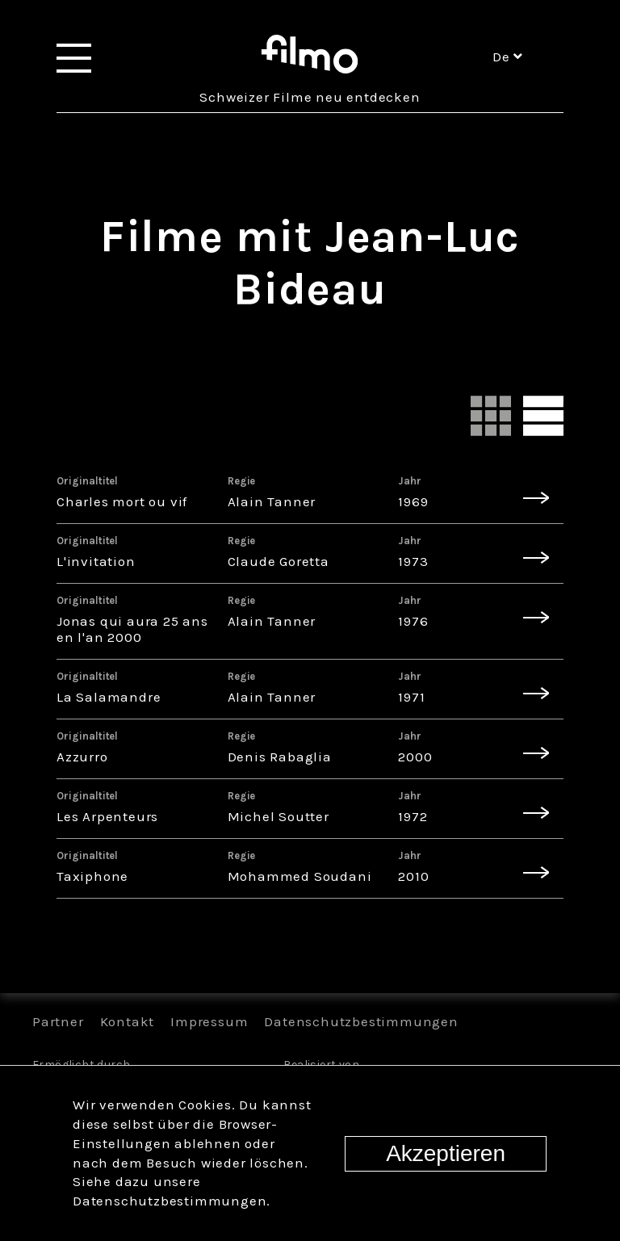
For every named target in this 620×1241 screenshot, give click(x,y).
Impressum (209, 1021)
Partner (58, 1021)
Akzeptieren (445, 1153)
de (507, 56)
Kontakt (127, 1021)
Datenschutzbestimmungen (361, 1021)
